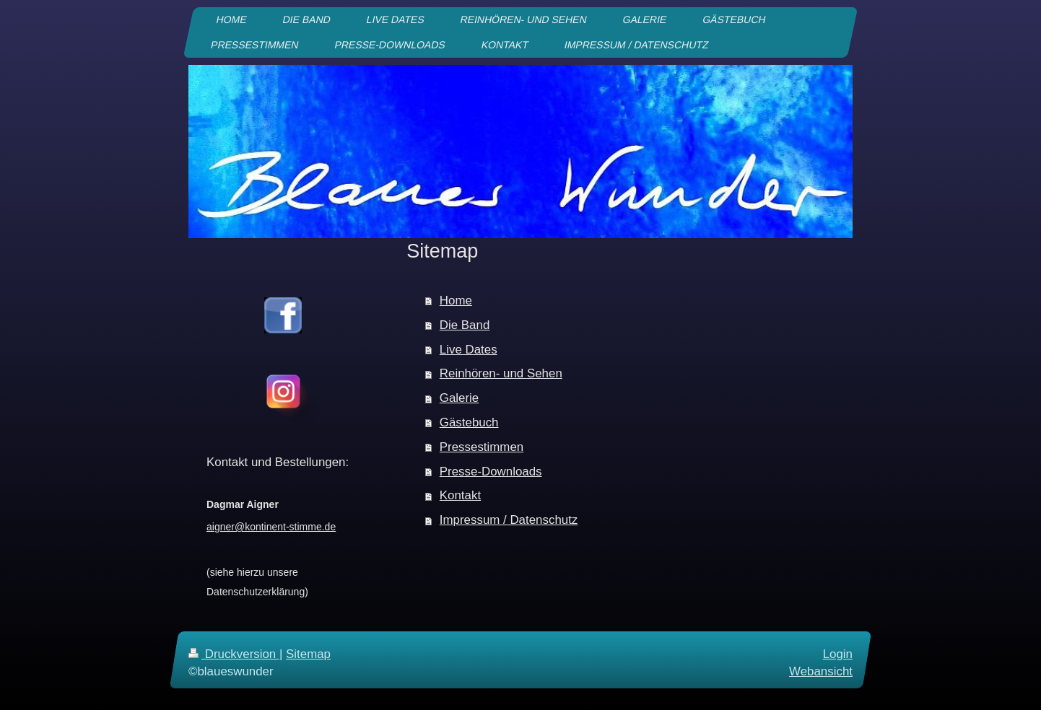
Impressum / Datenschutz (509, 520)
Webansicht (821, 671)
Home (456, 300)
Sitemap (308, 654)
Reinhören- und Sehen (501, 373)
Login (838, 654)
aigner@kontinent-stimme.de (271, 526)
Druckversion (233, 654)
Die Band (464, 325)
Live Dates (468, 349)
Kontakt (460, 495)
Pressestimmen (481, 447)
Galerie (459, 398)
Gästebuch (469, 422)
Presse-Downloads (491, 471)
